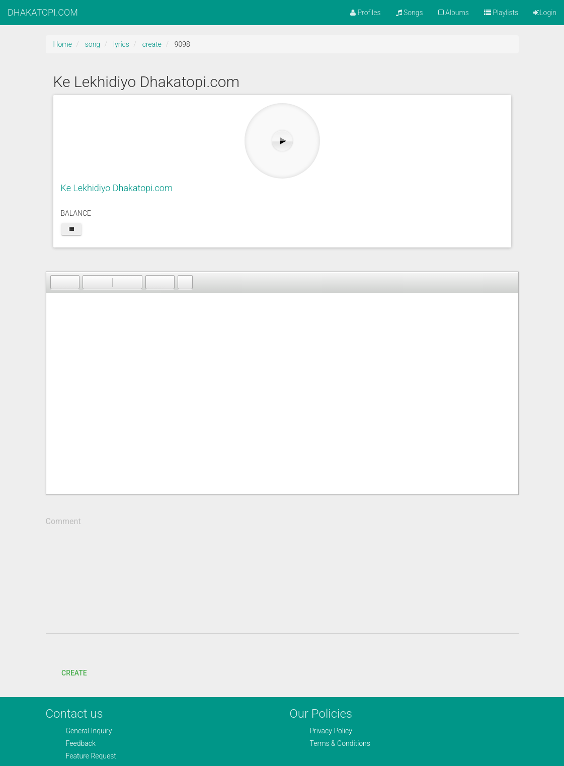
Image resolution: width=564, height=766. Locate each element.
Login (544, 13)
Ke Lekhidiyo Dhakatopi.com (117, 188)
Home (62, 44)
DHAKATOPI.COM (43, 12)
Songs (409, 13)
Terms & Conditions (340, 743)
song (92, 44)
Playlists (501, 13)
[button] (58, 282)
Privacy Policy (331, 731)
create (152, 44)
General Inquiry (89, 731)
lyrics (121, 44)
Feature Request (91, 756)
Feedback (81, 743)
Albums (453, 13)
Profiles (365, 13)
